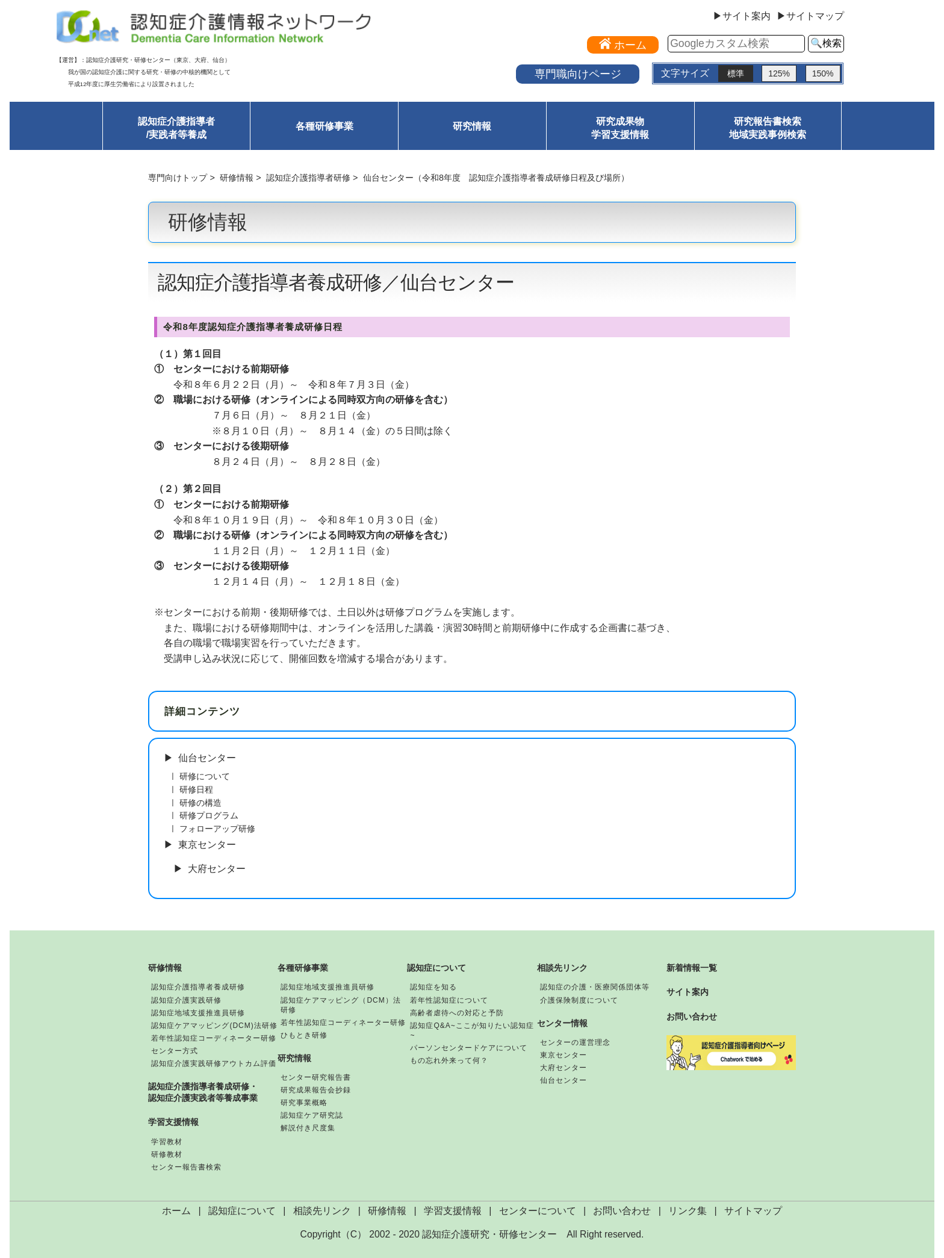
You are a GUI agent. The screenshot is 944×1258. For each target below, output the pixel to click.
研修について (204, 776)
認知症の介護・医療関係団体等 (595, 987)
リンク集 (687, 1211)
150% (823, 73)
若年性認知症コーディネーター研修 (213, 1038)
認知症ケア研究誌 (312, 1115)
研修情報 (236, 177)
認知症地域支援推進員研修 (198, 1013)
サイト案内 (687, 992)
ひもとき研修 (304, 1035)
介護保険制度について (579, 1000)
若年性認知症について (449, 1000)
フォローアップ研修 (217, 828)
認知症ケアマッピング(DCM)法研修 (214, 1025)
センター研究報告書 (316, 1077)
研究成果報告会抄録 (316, 1090)
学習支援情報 (173, 1122)
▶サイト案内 (742, 16)
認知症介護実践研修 (186, 1000)
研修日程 (196, 789)
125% (779, 73)
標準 (735, 73)
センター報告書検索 (186, 1167)
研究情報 (472, 126)
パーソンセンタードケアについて (468, 1048)
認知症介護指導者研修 (308, 177)
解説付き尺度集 (308, 1128)
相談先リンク (562, 968)
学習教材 (166, 1142)
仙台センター (207, 758)
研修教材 (166, 1154)
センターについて (537, 1211)
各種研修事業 (324, 126)
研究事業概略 (304, 1102)
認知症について (436, 968)
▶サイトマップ (810, 16)
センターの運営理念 (575, 1042)
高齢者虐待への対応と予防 (457, 1013)
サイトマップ (753, 1211)
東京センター (207, 844)
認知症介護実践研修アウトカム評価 (213, 1063)
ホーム (176, 1211)
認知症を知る (433, 987)
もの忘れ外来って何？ (449, 1060)
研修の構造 (200, 803)
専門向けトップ (177, 177)
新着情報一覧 (691, 968)
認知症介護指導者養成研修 (198, 987)
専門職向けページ (578, 73)
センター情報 (562, 1023)
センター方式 (174, 1051)
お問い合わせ (691, 1016)
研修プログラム (208, 815)
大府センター (217, 869)
